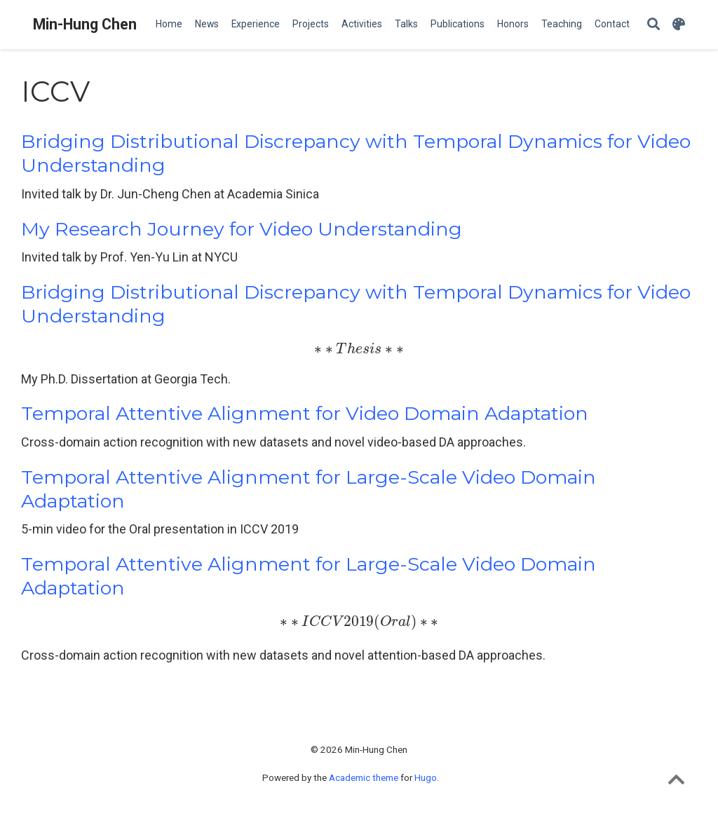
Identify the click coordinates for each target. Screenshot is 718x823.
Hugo (425, 777)
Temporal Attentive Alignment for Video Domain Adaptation (304, 413)
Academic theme (363, 777)
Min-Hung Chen (85, 24)
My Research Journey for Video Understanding (241, 228)
